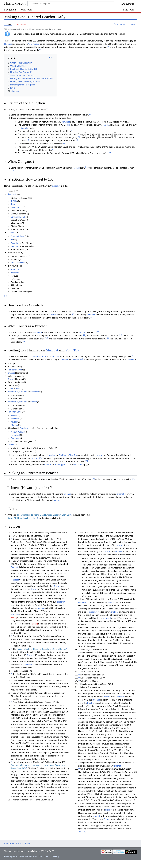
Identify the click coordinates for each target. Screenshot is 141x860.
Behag (14, 617)
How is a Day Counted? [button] (25, 305)
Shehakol (15, 269)
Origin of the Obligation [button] (26, 103)
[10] (76, 140)
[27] (40, 458)
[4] (90, 114)
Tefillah (81, 831)
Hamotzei (15, 435)
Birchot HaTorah (18, 217)
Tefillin (14, 201)
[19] (98, 332)
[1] (108, 46)
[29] (93, 478)
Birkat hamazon (18, 262)
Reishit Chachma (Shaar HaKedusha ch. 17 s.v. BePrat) (41, 649)
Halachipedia (14, 3)
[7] (72, 130)
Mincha (11, 232)
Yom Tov (72, 350)
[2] (40, 49)
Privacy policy (10, 856)
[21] (120, 335)
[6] (36, 127)
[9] (28, 140)
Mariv (10, 239)
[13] (110, 152)
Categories (9, 843)
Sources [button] (14, 526)
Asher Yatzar (16, 207)
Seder (106, 819)
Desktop (55, 856)
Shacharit (12, 194)
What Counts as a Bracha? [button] (27, 326)
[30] (133, 478)
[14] (86, 167)
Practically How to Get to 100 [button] (30, 179)
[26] (81, 359)
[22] (46, 338)
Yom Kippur (33, 44)
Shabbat (8, 44)
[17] (72, 314)
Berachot (15, 243)
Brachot (54, 314)
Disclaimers (44, 856)
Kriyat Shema (21, 391)
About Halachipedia (28, 856)
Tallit (18, 388)
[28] (86, 461)
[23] (107, 338)
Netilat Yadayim (18, 432)
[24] (23, 341)
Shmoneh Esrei (18, 236)
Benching (24, 428)
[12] (53, 149)
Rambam (15, 614)
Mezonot (15, 272)
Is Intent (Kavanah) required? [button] (29, 488)
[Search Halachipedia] (71, 3)
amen (67, 124)
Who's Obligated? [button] (20, 161)
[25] (133, 356)
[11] (64, 143)
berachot (66, 121)
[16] (5, 296)
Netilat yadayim (15, 369)
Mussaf (14, 421)
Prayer (28, 843)
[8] (79, 137)
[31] (62, 499)
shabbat (92, 314)
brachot (75, 167)
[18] (91, 317)
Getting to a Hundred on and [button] (43, 350)
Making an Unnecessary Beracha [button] (33, 473)
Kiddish (11, 444)
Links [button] (12, 508)
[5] (130, 121)
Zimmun (38, 332)
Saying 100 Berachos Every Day (22, 518)
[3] (47, 109)
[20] (84, 335)
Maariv (33, 401)
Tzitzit (13, 204)
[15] (12, 170)
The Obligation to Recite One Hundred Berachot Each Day (43, 515)
